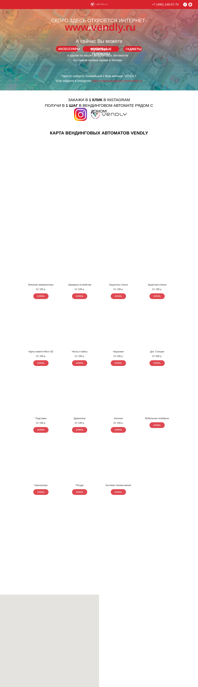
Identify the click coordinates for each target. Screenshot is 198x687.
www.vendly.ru (100, 27)
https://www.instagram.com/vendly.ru (117, 81)
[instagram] (190, 4)
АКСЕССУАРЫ (69, 49)
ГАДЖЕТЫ (133, 49)
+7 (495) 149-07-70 (165, 4)
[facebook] (185, 4)
